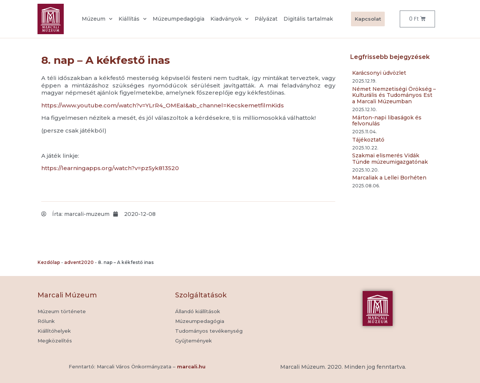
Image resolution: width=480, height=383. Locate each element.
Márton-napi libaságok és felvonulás (387, 120)
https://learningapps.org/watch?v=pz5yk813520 (110, 168)
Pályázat (266, 18)
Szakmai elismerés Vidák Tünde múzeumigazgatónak (390, 158)
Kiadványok (229, 19)
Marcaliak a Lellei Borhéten (389, 177)
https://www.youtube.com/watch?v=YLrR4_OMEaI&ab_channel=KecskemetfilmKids (162, 105)
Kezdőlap (49, 262)
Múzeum (97, 19)
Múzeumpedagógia (178, 18)
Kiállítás (132, 19)
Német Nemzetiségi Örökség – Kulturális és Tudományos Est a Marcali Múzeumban (394, 95)
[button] (193, 341)
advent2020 (79, 262)
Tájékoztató (368, 139)
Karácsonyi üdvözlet (379, 72)
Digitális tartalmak (308, 18)
